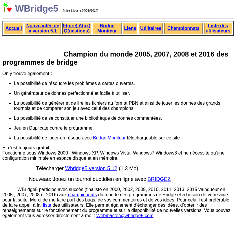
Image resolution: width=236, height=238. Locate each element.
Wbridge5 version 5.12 (91, 168)
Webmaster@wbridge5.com (124, 215)
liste (47, 205)
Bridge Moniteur (109, 137)
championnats (82, 194)
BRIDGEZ (159, 179)
